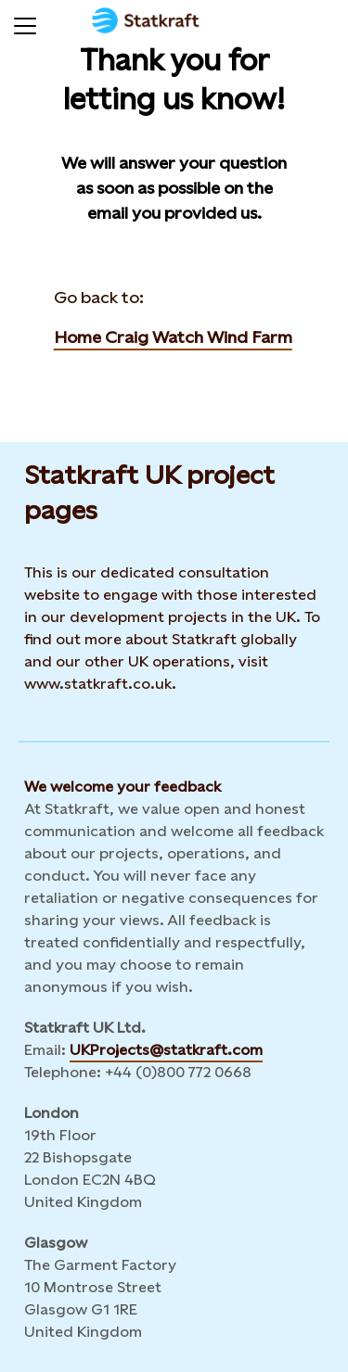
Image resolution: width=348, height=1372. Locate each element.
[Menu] (25, 23)
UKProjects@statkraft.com (166, 1050)
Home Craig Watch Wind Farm (173, 337)
